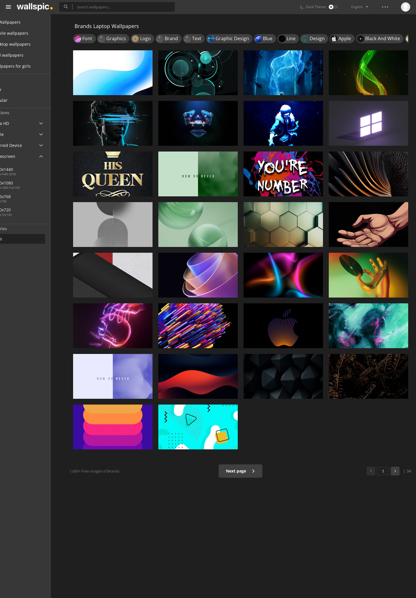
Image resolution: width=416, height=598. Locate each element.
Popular (21, 100)
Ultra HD (18, 123)
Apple (15, 134)
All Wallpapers (24, 22)
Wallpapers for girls (29, 66)
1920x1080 (24, 183)
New (18, 89)
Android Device (24, 145)
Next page (244, 471)
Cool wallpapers (25, 55)
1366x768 (43, 196)
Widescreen (21, 156)
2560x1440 (24, 169)
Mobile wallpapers (28, 33)
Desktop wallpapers (29, 44)
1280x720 (23, 210)
